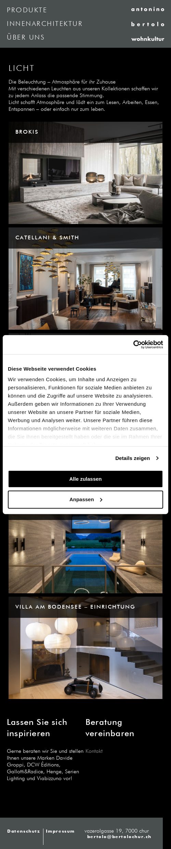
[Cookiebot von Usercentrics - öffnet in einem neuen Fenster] (133, 344)
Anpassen (85, 499)
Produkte (27, 10)
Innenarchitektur (45, 23)
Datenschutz (23, 832)
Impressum (60, 832)
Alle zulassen (85, 478)
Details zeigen (132, 458)
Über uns (26, 37)
